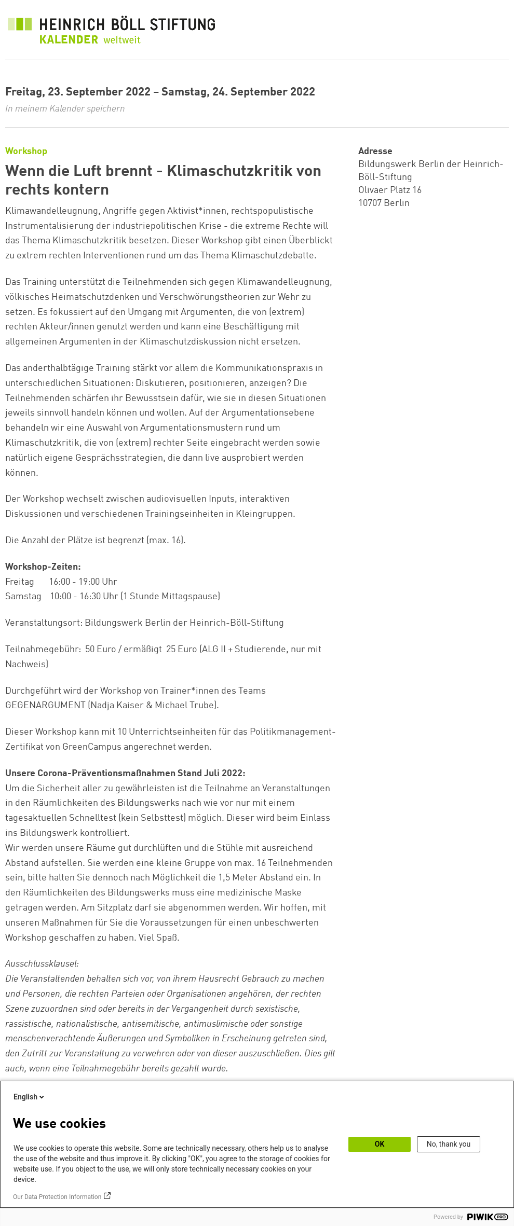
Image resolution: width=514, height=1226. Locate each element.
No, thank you (449, 1144)
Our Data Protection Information (57, 1197)
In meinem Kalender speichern (65, 109)
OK (380, 1144)
